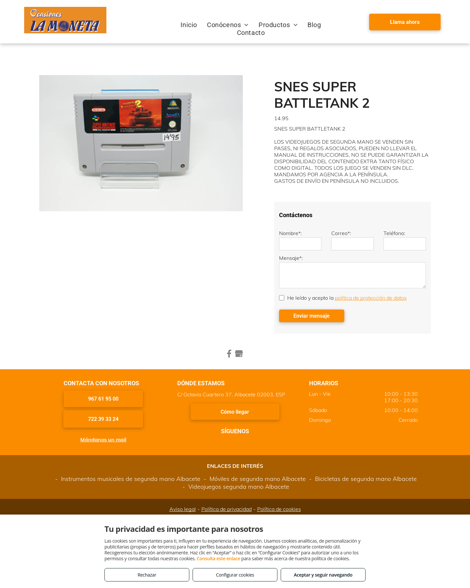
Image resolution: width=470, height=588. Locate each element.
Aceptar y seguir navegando (323, 575)
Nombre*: (290, 233)
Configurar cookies (235, 575)
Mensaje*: (291, 258)
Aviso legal (182, 509)
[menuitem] (189, 25)
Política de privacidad (226, 509)
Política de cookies (279, 509)
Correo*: (341, 233)
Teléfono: (394, 233)
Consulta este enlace (218, 558)
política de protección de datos (371, 297)
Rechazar (146, 575)
